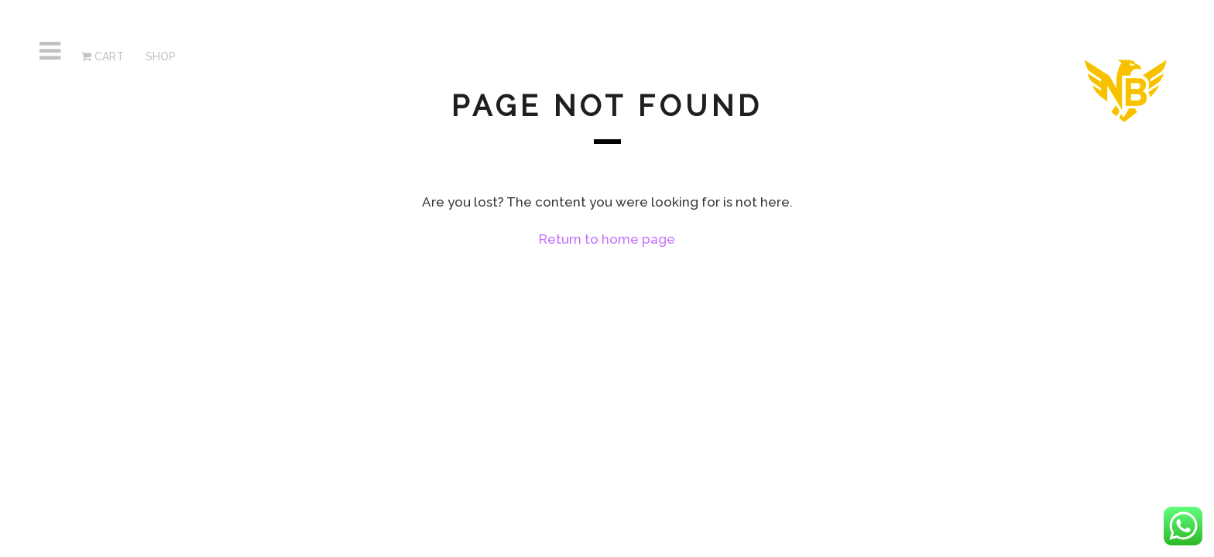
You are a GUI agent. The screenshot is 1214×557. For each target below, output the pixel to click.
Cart (102, 56)
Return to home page (607, 239)
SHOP (159, 56)
